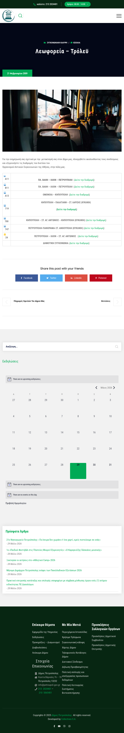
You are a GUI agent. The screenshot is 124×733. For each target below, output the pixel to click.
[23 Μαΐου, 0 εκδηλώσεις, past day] (94, 455)
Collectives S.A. (68, 719)
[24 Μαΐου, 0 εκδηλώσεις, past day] (110, 455)
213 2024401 (45, 688)
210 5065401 (45, 692)
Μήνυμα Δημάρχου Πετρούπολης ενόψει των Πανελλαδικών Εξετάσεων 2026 (44, 570)
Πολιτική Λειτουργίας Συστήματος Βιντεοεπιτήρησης (72, 689)
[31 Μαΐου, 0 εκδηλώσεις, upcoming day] (110, 471)
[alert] (62, 379)
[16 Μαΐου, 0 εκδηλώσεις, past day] (94, 439)
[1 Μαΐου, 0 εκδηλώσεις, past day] (78, 406)
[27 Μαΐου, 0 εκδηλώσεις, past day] (46, 471)
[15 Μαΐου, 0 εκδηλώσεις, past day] (78, 439)
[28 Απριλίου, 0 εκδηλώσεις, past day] (30, 406)
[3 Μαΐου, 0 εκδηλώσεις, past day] (110, 406)
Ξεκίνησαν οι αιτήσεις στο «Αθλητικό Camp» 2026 (30, 560)
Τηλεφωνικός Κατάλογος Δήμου (74, 654)
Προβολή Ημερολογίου (16, 503)
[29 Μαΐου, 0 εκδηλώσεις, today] (78, 471)
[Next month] (114, 388)
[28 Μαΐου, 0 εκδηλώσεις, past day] (62, 471)
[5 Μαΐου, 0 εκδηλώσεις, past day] (30, 422)
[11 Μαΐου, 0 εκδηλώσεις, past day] (14, 439)
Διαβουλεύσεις (39, 647)
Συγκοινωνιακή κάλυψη (57, 43)
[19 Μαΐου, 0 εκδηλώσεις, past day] (30, 455)
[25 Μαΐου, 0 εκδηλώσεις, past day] (14, 471)
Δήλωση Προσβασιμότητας (75, 667)
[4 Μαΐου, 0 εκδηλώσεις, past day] (14, 422)
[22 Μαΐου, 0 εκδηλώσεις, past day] (78, 455)
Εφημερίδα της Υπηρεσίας (45, 632)
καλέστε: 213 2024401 (45, 4)
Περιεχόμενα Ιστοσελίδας (74, 632)
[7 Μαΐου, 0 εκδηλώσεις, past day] (62, 422)
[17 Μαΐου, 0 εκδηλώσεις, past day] (110, 439)
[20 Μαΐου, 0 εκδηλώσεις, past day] (46, 455)
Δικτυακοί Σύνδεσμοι (72, 661)
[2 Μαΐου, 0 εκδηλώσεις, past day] (94, 406)
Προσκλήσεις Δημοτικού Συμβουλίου (104, 638)
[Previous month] (96, 388)
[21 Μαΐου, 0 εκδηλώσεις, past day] (62, 455)
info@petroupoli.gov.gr (49, 684)
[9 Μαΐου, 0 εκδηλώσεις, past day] (94, 422)
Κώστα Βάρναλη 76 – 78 (50, 677)
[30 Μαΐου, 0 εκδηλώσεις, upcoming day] (94, 471)
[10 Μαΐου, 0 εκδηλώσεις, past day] (110, 422)
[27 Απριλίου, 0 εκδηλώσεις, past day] (14, 406)
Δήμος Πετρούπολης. (62, 715)
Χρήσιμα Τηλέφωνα (71, 637)
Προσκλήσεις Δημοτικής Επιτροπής (104, 647)
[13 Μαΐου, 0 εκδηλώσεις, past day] (46, 439)
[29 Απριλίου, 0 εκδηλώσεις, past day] (46, 406)
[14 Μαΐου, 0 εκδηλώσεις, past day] (62, 439)
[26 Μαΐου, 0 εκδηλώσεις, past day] (30, 471)
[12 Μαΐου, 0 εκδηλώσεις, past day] (30, 439)
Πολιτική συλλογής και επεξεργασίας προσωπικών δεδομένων (75, 676)
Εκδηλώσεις (38, 637)
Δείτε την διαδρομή (84, 179)
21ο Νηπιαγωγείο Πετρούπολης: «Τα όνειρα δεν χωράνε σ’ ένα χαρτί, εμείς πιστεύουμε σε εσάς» (53, 539)
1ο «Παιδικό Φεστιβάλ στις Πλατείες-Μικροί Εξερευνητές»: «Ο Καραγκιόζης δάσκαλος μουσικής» (54, 550)
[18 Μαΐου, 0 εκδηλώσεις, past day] (14, 455)
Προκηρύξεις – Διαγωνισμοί (46, 642)
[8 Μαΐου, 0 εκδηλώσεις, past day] (78, 422)
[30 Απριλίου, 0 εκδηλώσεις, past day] (62, 406)
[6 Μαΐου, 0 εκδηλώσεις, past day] (46, 422)
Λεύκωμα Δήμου (40, 652)
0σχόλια (75, 43)
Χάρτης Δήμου (69, 647)
